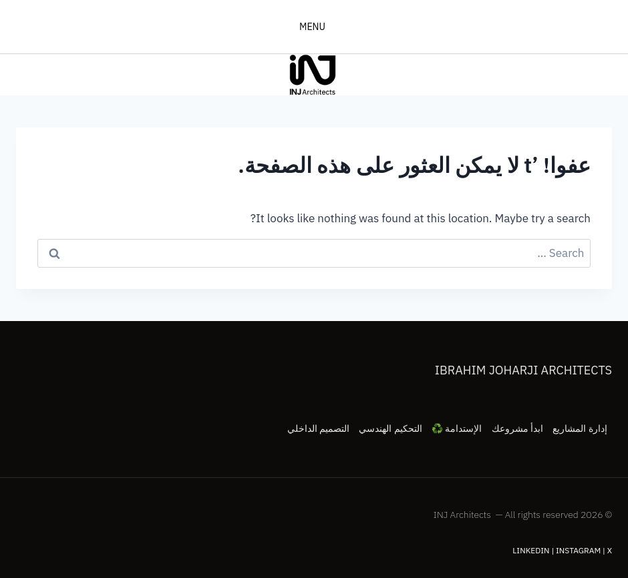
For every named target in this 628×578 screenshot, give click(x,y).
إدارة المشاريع (580, 428)
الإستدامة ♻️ (457, 428)
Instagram (578, 550)
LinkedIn (530, 550)
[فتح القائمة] (314, 26)
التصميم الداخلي (318, 428)
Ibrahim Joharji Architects (523, 370)
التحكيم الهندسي (390, 428)
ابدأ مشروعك (517, 428)
